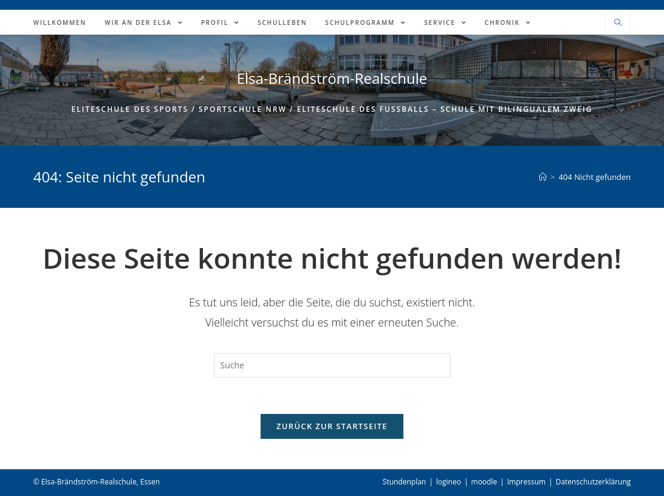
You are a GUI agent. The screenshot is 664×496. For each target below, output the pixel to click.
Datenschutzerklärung (593, 482)
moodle (484, 482)
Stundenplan (404, 482)
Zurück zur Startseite (332, 426)
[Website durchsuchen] (617, 23)
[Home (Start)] (543, 176)
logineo (448, 482)
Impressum (526, 482)
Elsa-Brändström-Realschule (332, 78)
